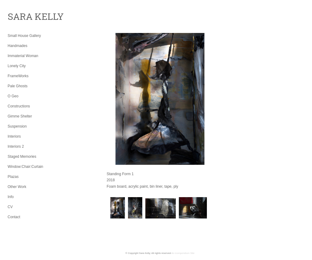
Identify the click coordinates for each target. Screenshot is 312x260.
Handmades (17, 46)
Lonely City (17, 66)
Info (11, 197)
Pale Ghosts (17, 86)
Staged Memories (22, 156)
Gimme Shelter (20, 116)
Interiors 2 (16, 146)
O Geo (13, 96)
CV (10, 207)
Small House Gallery (24, 36)
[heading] (23, 16)
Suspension (17, 126)
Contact (14, 217)
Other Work (17, 187)
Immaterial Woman (23, 56)
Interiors (14, 136)
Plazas (13, 177)
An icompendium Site (183, 253)
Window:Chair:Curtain (25, 166)
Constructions (19, 106)
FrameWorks (18, 76)
